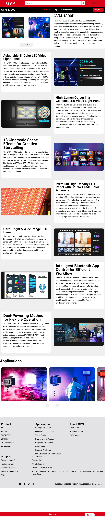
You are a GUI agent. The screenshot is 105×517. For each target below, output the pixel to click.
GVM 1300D (8, 9)
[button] (94, 3)
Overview (47, 10)
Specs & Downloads (63, 10)
